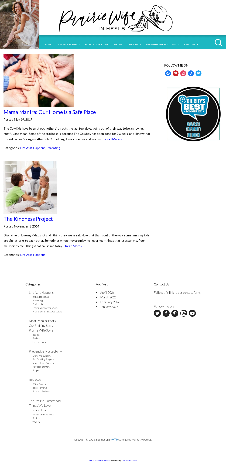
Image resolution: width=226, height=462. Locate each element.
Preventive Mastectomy (162, 44)
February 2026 (110, 302)
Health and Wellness (43, 414)
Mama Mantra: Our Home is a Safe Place (50, 112)
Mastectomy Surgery (43, 362)
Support (36, 370)
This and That (38, 410)
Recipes (118, 44)
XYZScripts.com (130, 460)
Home (48, 44)
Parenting (53, 148)
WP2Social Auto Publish (99, 460)
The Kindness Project (28, 219)
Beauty (36, 334)
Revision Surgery (41, 366)
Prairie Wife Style (41, 330)
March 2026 (108, 297)
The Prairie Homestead (45, 401)
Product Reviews (41, 391)
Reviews (35, 380)
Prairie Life (38, 304)
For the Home (39, 341)
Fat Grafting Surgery (43, 359)
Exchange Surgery (41, 355)
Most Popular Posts (42, 321)
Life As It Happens (32, 148)
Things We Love (40, 405)
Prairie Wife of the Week (45, 307)
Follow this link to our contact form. (177, 292)
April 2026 (107, 292)
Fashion (36, 338)
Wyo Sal (36, 421)
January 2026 (109, 307)
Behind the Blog (40, 296)
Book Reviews (39, 387)
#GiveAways (39, 383)
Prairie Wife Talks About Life (47, 311)
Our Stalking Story (41, 325)
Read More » (113, 139)
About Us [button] (191, 44)
